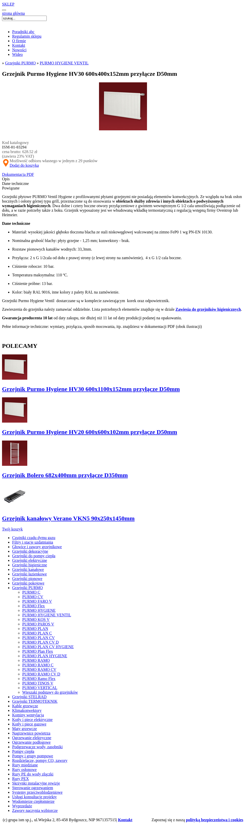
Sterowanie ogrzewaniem (32, 788)
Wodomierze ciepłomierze (33, 801)
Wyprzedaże (22, 806)
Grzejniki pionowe (27, 578)
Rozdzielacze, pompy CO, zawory (39, 760)
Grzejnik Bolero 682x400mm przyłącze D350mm (65, 475)
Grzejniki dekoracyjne (30, 551)
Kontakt (18, 45)
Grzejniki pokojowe (28, 583)
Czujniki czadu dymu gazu (33, 538)
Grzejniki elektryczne (29, 560)
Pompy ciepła (23, 751)
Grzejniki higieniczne (29, 565)
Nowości (19, 50)
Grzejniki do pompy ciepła (33, 556)
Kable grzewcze (25, 706)
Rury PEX (20, 779)
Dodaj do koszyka (24, 165)
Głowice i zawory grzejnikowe (37, 547)
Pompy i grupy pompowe (32, 756)
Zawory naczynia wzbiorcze (35, 810)
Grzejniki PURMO (20, 63)
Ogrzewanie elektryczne (31, 738)
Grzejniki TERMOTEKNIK (35, 701)
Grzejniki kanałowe (28, 569)
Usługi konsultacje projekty (34, 797)
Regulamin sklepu (26, 36)
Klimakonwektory (26, 710)
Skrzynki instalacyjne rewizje (36, 783)
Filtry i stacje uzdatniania (32, 542)
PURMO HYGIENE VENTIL (64, 63)
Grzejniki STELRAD (29, 697)
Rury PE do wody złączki (33, 774)
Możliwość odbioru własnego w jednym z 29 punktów (49, 161)
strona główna (13, 13)
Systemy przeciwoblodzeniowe (37, 792)
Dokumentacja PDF (18, 174)
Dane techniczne (15, 183)
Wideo (17, 54)
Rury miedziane (25, 765)
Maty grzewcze (24, 728)
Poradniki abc (23, 32)
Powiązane (10, 188)
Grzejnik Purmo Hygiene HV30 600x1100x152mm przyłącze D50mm (91, 389)
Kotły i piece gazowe (29, 724)
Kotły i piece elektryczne (32, 719)
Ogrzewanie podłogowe (31, 742)
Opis (6, 179)
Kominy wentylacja (28, 715)
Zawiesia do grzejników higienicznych (208, 309)
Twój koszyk (12, 529)
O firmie (19, 41)
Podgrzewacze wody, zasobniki (37, 747)
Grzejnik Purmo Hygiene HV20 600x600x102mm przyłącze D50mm (89, 432)
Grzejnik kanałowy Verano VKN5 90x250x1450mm (68, 518)
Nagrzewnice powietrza (31, 733)
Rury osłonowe (24, 769)
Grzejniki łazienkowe (29, 574)
